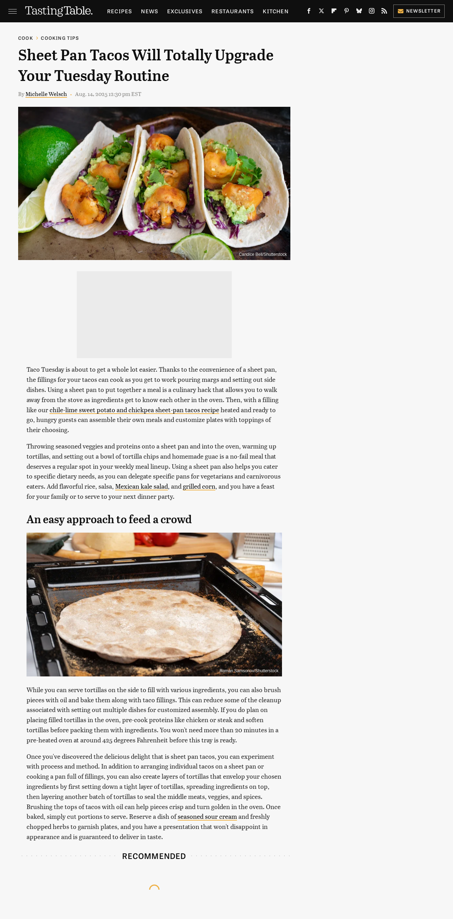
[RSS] (384, 12)
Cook (25, 38)
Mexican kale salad (141, 486)
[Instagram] (371, 12)
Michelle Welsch (46, 94)
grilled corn (199, 486)
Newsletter (419, 10)
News (149, 11)
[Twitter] (321, 12)
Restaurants (232, 11)
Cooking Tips (60, 38)
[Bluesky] (359, 12)
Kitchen (275, 11)
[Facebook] (308, 12)
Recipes (119, 11)
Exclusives (184, 11)
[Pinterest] (346, 12)
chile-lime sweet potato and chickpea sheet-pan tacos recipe (134, 409)
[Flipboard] (334, 12)
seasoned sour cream (207, 816)
